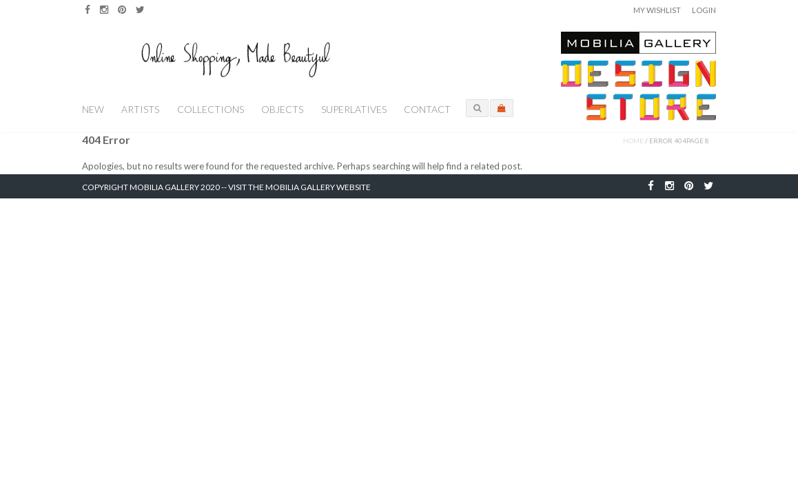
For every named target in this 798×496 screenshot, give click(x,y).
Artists (140, 109)
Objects (282, 109)
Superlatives (354, 109)
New (93, 109)
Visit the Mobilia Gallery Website (299, 187)
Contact (427, 109)
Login (704, 10)
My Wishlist (657, 10)
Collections (210, 109)
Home (633, 140)
